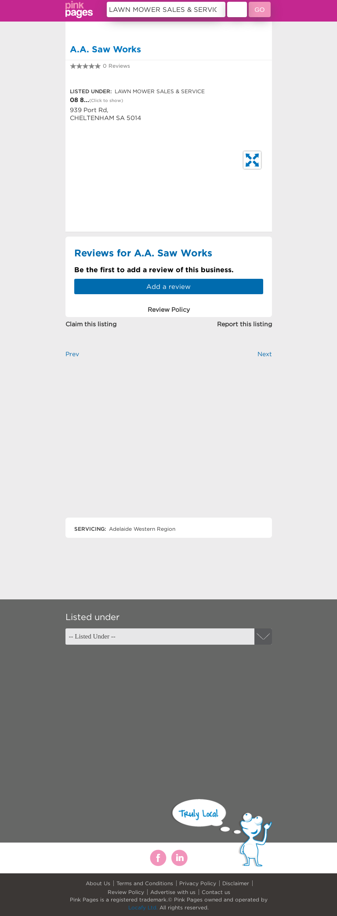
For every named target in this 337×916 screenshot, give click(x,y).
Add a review (168, 286)
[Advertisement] (168, 445)
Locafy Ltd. (143, 907)
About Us (98, 883)
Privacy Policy (197, 883)
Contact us (216, 892)
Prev (72, 354)
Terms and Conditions (144, 883)
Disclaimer (235, 883)
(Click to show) (106, 100)
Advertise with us (173, 892)
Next (264, 354)
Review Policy (126, 892)
